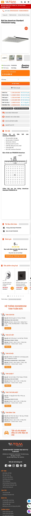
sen (16, 138)
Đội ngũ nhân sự (7, 475)
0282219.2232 (15, 102)
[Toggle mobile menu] (2, 2)
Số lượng (3, 79)
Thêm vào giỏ (15, 88)
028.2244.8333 (15, 92)
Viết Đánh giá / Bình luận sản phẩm (15, 256)
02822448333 (23, 11)
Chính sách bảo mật (8, 511)
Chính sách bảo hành (8, 513)
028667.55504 (15, 95)
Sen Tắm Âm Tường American (21, 108)
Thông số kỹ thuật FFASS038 (13, 227)
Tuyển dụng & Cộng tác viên (10, 485)
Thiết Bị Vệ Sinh (12, 15)
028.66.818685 (15, 97)
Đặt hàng (15, 83)
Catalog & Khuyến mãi (8, 494)
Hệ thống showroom (8, 479)
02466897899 (14, 360)
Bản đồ (8, 328)
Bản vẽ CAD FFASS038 (12, 231)
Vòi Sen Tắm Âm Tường (23, 15)
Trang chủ (5, 15)
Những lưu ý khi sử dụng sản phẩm (11, 506)
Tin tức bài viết (6, 492)
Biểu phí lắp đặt (6, 504)
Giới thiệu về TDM (7, 473)
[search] (21, 2)
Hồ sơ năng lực (6, 481)
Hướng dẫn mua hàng (8, 500)
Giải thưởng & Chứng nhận (9, 483)
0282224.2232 (15, 105)
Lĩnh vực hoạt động (7, 477)
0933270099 (21, 360)
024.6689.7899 (15, 100)
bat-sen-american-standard (15, 299)
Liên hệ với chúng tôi (8, 487)
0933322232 (14, 11)
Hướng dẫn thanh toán (8, 502)
